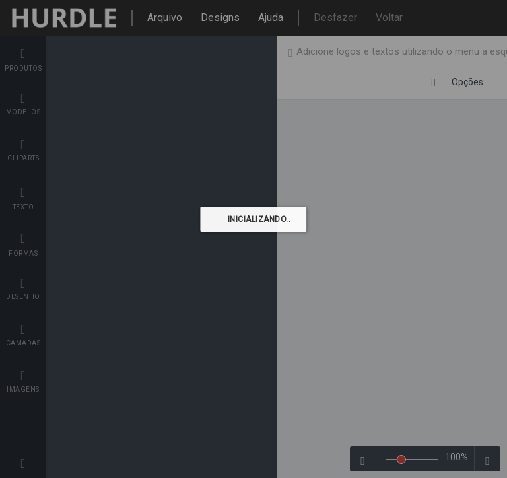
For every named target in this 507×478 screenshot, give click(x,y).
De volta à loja (444, 52)
